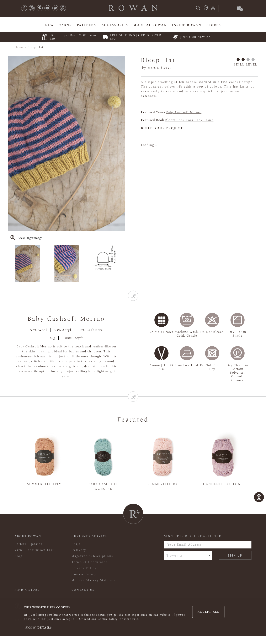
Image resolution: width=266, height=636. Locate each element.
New (49, 25)
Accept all (208, 612)
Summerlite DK (163, 484)
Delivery (78, 550)
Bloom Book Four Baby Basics (189, 120)
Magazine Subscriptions (92, 556)
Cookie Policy (108, 619)
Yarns (65, 25)
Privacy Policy (84, 568)
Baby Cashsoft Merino (184, 112)
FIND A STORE (27, 589)
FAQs (76, 544)
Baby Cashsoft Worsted (103, 486)
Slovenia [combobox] (174, 555)
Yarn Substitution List (34, 550)
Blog (18, 556)
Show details (38, 627)
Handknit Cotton (222, 484)
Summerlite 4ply (44, 484)
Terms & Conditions (89, 562)
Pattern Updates (28, 544)
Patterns (86, 25)
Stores (214, 25)
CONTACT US (83, 589)
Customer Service (89, 536)
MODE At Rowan (150, 25)
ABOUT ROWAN (28, 536)
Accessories (115, 25)
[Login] (213, 9)
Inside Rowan (186, 25)
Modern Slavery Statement (94, 580)
